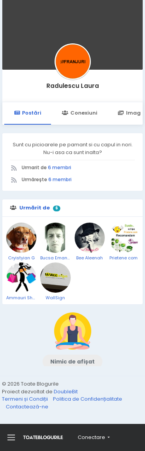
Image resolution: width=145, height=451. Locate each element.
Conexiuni (79, 113)
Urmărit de (34, 207)
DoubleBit (66, 391)
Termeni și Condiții (25, 399)
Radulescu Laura (72, 86)
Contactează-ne (27, 406)
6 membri (59, 167)
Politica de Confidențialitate (87, 399)
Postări (27, 113)
